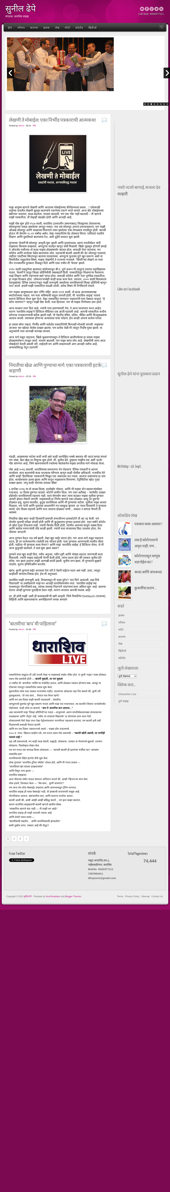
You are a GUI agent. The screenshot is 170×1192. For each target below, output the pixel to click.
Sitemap (145, 896)
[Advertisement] (130, 127)
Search (161, 27)
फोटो (67, 27)
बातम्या (34, 27)
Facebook (147, 9)
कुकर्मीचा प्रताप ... (145, 588)
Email (142, 9)
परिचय (21, 27)
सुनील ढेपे (28, 896)
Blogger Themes (73, 896)
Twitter (156, 9)
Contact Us (157, 896)
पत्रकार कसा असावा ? (148, 524)
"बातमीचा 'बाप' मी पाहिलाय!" (32, 624)
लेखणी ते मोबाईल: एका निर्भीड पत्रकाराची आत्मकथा (52, 120)
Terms (120, 896)
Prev (10, 73)
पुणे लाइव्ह (123, 701)
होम (10, 27)
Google (152, 9)
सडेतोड (79, 27)
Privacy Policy (132, 896)
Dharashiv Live (127, 694)
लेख (57, 27)
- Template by (46, 896)
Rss (161, 9)
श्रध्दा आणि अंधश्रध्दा (148, 572)
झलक (46, 27)
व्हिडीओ (92, 27)
